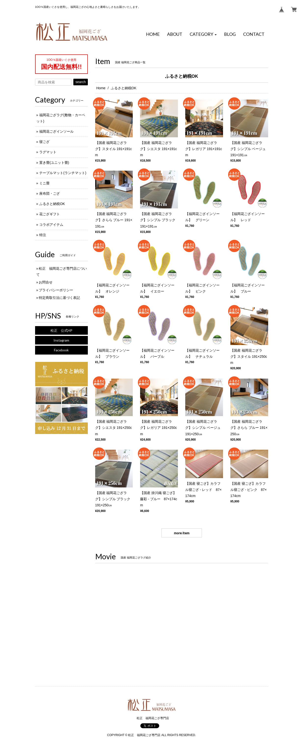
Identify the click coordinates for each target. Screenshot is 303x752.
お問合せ (46, 282)
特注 (42, 235)
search (80, 82)
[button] (203, 34)
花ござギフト (49, 214)
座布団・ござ (49, 193)
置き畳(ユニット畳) (54, 163)
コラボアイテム (51, 225)
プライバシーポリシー (56, 290)
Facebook (61, 350)
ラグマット (47, 152)
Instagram (61, 340)
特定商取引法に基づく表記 (59, 298)
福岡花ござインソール (56, 131)
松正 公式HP (61, 330)
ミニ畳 (44, 183)
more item (181, 533)
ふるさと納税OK (52, 204)
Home (100, 88)
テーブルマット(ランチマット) (62, 173)
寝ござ (44, 142)
